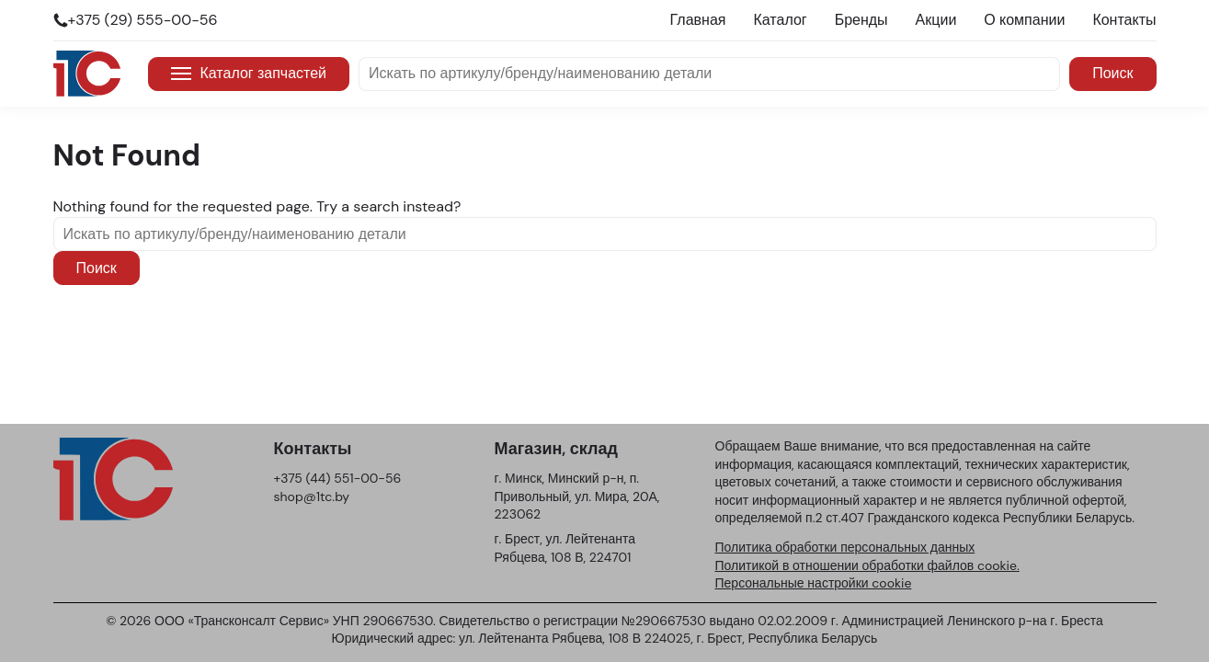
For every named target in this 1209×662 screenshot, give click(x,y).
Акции (936, 19)
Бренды (861, 19)
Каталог (779, 19)
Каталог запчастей (249, 73)
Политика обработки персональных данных (845, 547)
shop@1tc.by (312, 496)
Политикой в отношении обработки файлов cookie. (867, 565)
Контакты (1124, 19)
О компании (1024, 19)
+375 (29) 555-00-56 (143, 19)
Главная (698, 19)
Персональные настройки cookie (813, 583)
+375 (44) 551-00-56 (338, 478)
